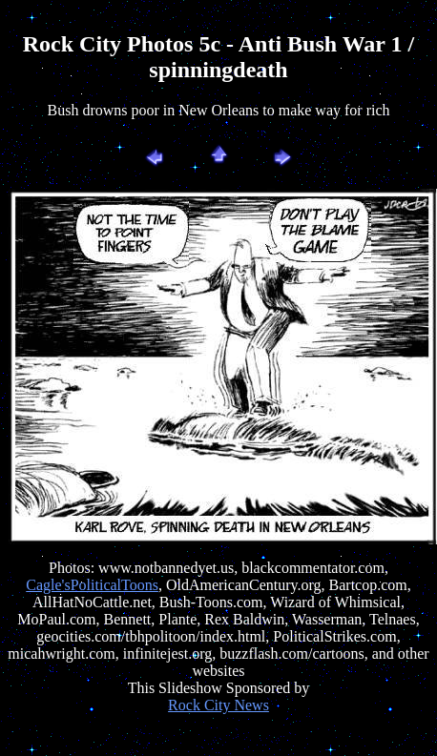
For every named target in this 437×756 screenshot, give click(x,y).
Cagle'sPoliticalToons (92, 585)
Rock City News (218, 705)
